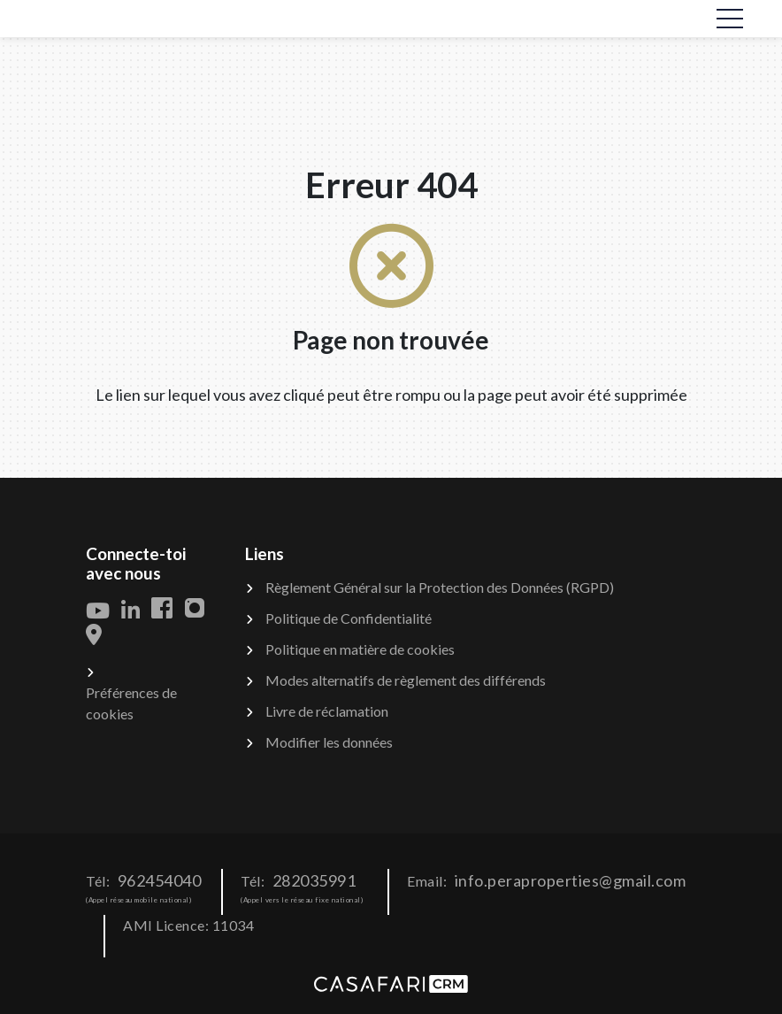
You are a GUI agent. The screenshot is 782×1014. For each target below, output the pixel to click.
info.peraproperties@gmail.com (570, 880)
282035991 (314, 880)
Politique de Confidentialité (348, 618)
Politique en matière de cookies (360, 649)
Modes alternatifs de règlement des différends (405, 680)
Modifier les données (329, 742)
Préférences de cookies (131, 703)
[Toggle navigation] (729, 18)
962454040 (160, 880)
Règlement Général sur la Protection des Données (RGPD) (439, 587)
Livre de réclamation (326, 711)
